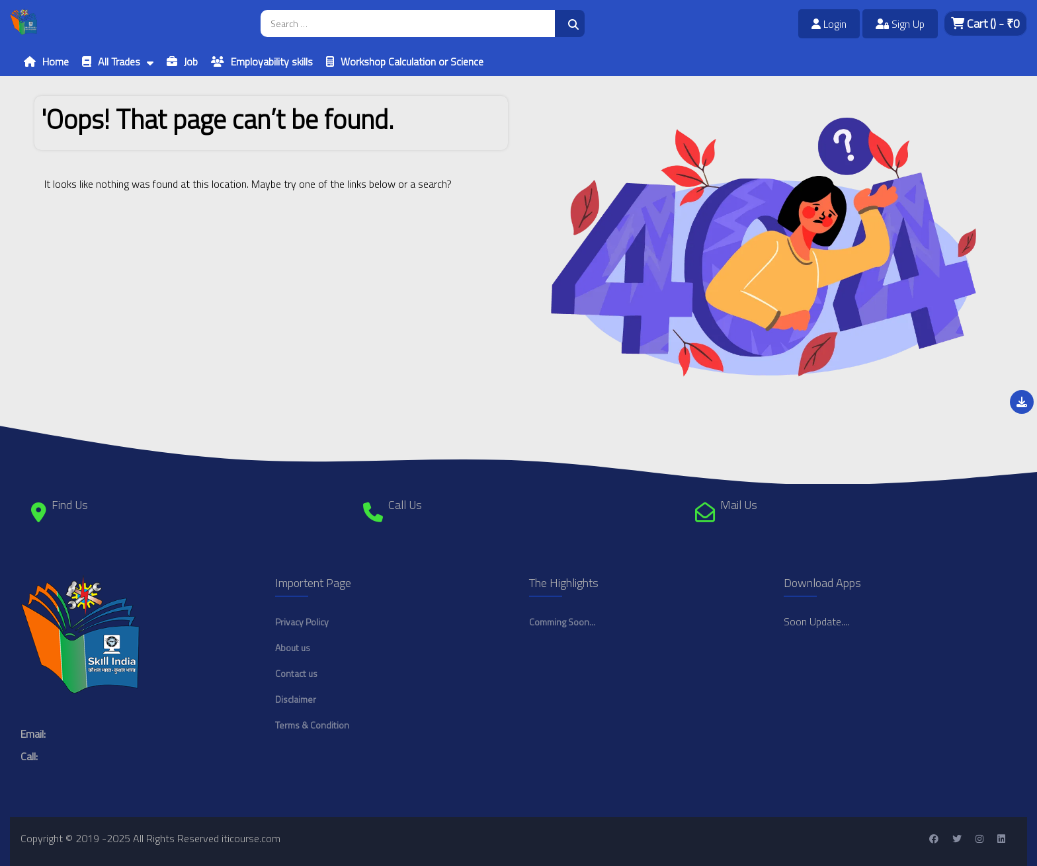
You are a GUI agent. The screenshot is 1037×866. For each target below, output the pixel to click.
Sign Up (900, 24)
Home (55, 61)
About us (292, 647)
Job (191, 61)
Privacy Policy (302, 622)
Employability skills (272, 61)
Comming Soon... (562, 622)
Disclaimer (295, 699)
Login (829, 24)
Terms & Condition (312, 725)
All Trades (119, 61)
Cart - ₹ (985, 23)
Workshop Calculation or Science (412, 61)
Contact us (296, 673)
